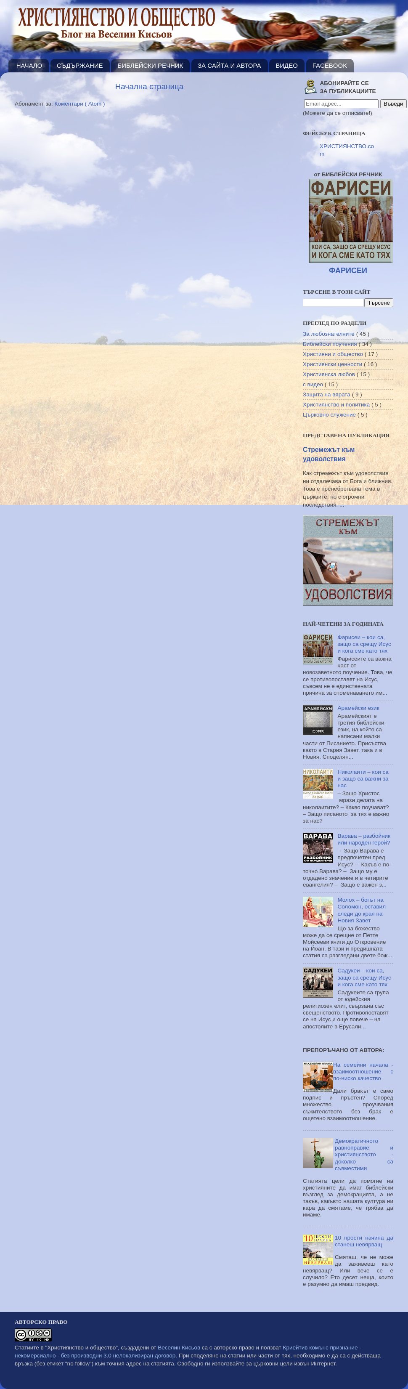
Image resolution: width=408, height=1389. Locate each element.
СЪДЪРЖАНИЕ (80, 65)
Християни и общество (334, 354)
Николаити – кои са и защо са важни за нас (362, 779)
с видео (314, 384)
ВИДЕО (287, 65)
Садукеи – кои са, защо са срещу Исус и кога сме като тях (364, 977)
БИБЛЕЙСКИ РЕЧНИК (150, 65)
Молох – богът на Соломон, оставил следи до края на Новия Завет (361, 910)
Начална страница (149, 86)
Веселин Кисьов (179, 1347)
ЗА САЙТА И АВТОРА (229, 65)
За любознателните (329, 334)
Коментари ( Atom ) (80, 104)
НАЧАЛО (29, 65)
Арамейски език (358, 708)
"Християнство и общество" (81, 1347)
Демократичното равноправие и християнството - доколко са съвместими (364, 1154)
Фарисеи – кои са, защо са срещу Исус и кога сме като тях (364, 644)
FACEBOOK (330, 65)
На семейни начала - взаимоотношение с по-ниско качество (363, 1071)
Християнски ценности (333, 364)
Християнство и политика (337, 404)
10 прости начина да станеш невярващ (364, 1241)
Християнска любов (330, 374)
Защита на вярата (327, 394)
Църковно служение (330, 415)
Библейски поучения (330, 344)
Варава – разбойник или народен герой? (363, 839)
